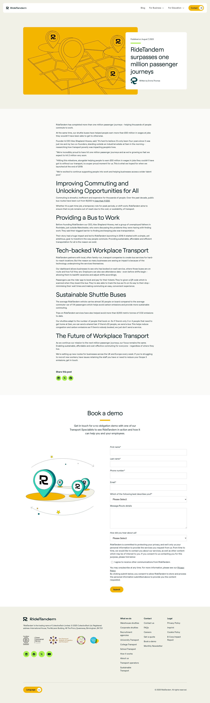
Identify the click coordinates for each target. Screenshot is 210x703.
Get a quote (149, 637)
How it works (126, 653)
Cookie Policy (173, 632)
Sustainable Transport (125, 669)
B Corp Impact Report (174, 638)
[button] (156, 7)
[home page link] (16, 8)
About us (124, 658)
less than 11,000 (102, 201)
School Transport (128, 649)
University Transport (129, 640)
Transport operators (129, 663)
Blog (143, 8)
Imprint (170, 627)
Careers (147, 632)
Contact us (149, 623)
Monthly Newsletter (153, 646)
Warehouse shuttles (129, 623)
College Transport (128, 644)
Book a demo (150, 641)
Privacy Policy (173, 623)
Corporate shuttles (129, 627)
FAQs (146, 627)
